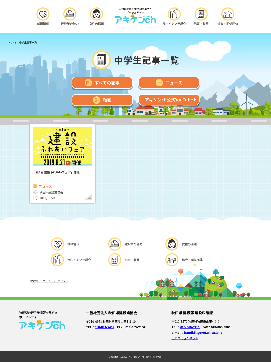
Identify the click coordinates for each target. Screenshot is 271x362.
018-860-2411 (190, 327)
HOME (12, 42)
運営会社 (35, 281)
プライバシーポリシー (55, 281)
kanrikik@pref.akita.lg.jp (203, 332)
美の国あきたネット (184, 338)
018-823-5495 (104, 327)
